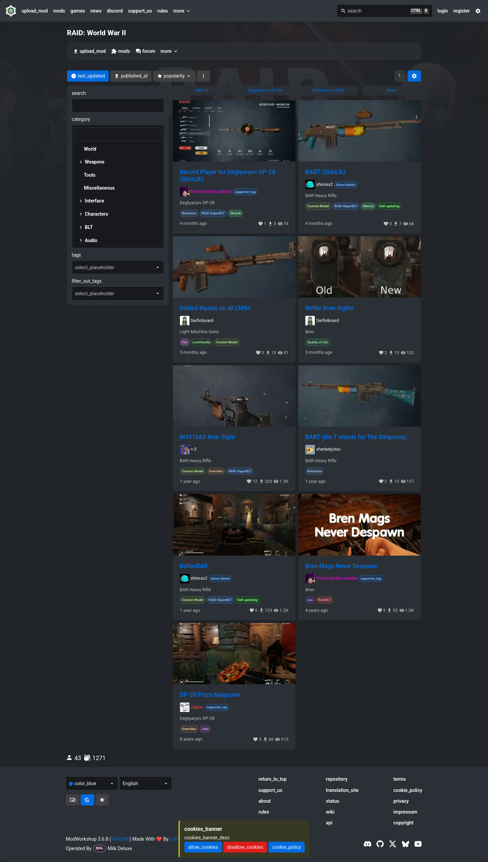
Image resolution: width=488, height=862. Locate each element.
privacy (401, 801)
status (332, 801)
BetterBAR (194, 566)
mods (59, 11)
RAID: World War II (96, 33)
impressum (405, 812)
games (77, 11)
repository (337, 779)
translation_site (342, 790)
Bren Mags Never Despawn (341, 566)
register (461, 11)
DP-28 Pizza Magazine (210, 694)
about (265, 801)
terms (399, 779)
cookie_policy (407, 790)
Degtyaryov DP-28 (197, 202)
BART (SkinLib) (325, 172)
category (81, 119)
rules (162, 11)
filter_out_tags (87, 281)
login (443, 11)
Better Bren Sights (329, 308)
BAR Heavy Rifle (321, 195)
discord (115, 11)
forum (145, 51)
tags (76, 255)
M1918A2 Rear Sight (207, 437)
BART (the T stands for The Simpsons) (356, 437)
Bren (309, 331)
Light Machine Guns (199, 331)
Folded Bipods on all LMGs (215, 308)
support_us (140, 11)
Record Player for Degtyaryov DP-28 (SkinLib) (228, 175)
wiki (330, 812)
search (79, 93)
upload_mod (35, 11)
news (95, 11)
